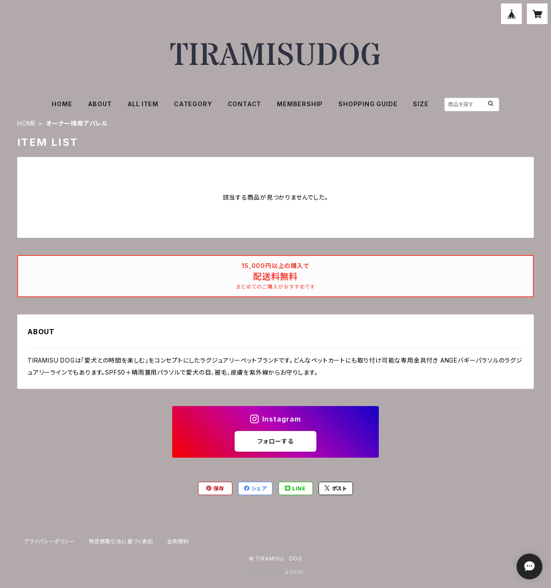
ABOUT (100, 104)
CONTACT (245, 104)
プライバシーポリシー (49, 541)
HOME (62, 104)
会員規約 (178, 541)
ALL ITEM (142, 104)
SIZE (420, 104)
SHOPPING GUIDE (367, 104)
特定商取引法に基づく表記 (121, 541)
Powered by (275, 572)
